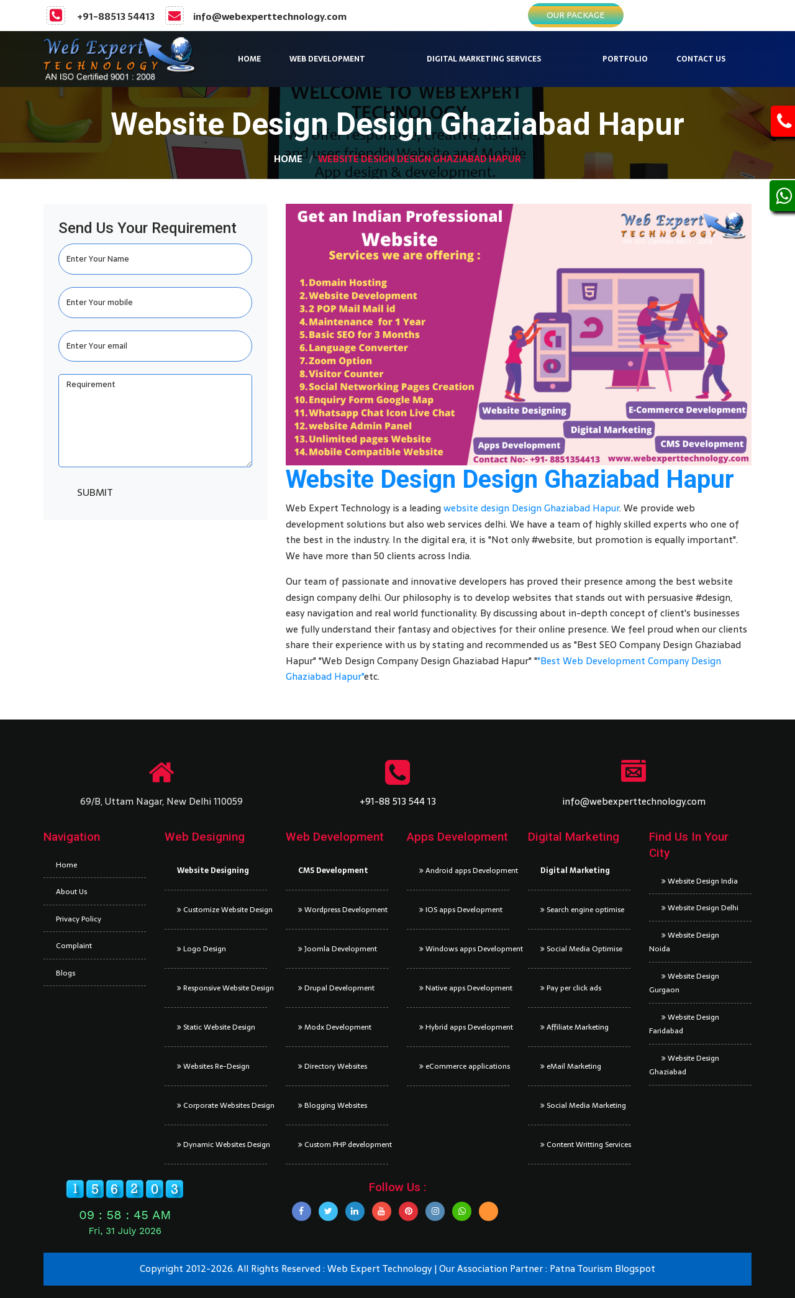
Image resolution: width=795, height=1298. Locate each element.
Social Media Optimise (581, 949)
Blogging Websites (332, 1105)
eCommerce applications (464, 1066)
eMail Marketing (570, 1066)
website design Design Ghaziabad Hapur (531, 508)
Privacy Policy (78, 919)
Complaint (74, 945)
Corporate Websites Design (222, 1105)
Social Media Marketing (583, 1105)
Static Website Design (216, 1027)
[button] (356, 59)
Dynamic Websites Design (222, 1144)
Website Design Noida (684, 942)
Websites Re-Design (213, 1066)
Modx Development (334, 1027)
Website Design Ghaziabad (684, 1065)
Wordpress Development (343, 909)
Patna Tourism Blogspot (602, 1268)
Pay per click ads (570, 988)
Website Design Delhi (699, 908)
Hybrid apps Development (464, 1027)
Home (288, 159)
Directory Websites (332, 1066)
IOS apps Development (460, 909)
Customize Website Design (222, 909)
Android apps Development (464, 870)
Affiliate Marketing (574, 1027)
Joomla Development (337, 949)
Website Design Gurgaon (684, 983)
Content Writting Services (585, 1144)
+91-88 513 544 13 (398, 801)
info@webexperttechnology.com (270, 16)
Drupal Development (336, 988)
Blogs (65, 973)
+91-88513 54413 (116, 16)
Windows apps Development (464, 949)
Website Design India (699, 881)
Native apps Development (464, 988)
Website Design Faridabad (684, 1024)
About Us (71, 891)
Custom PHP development (343, 1144)
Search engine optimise (582, 909)
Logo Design (201, 949)
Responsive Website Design (222, 988)
